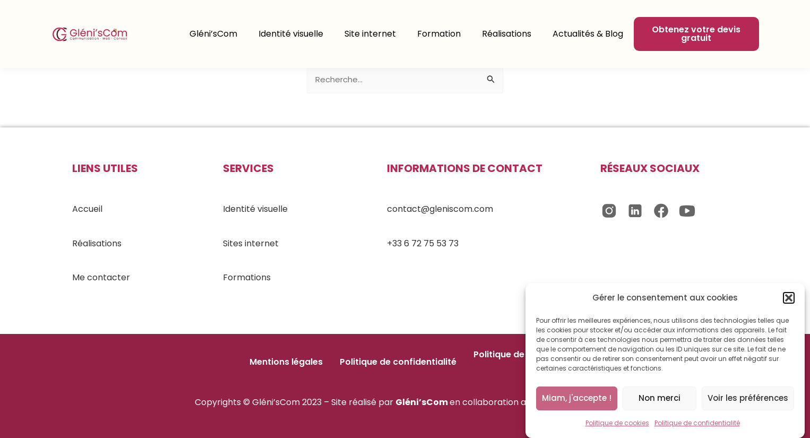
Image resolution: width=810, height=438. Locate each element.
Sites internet (251, 243)
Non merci (659, 399)
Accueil (87, 209)
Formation (439, 34)
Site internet (370, 34)
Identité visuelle (290, 34)
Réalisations (506, 34)
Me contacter (101, 277)
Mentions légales (286, 362)
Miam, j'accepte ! (576, 399)
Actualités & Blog (588, 34)
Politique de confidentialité (697, 424)
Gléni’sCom (213, 34)
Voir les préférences (748, 399)
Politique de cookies (617, 424)
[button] (788, 300)
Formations (247, 277)
